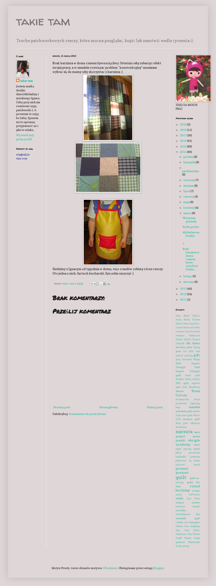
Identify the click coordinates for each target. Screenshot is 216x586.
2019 (183, 124)
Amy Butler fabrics (188, 315)
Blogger (158, 568)
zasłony (185, 546)
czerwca (189, 196)
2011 (183, 299)
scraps (196, 490)
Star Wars (193, 498)
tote (186, 522)
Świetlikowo (183, 514)
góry (178, 359)
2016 (183, 140)
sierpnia (188, 185)
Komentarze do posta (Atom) (87, 414)
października (190, 171)
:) (183, 243)
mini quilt (186, 415)
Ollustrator (110, 568)
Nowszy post (61, 407)
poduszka (195, 456)
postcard (180, 464)
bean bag (188, 323)
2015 (183, 146)
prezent (182, 472)
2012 (183, 294)
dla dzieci (193, 343)
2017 (183, 135)
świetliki (181, 510)
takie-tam (26, 80)
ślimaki (196, 506)
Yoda (178, 546)
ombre (196, 444)
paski (196, 448)
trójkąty (195, 526)
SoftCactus (194, 494)
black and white (191, 327)
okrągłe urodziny (188, 442)
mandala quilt (184, 411)
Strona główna (108, 407)
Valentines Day (184, 534)
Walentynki (194, 542)
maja (186, 202)
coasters (180, 331)
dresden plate (184, 347)
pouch (197, 464)
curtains (180, 335)
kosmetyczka (182, 399)
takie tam (43, 21)
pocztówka (194, 452)
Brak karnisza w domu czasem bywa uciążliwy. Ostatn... (191, 259)
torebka (179, 522)
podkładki (181, 456)
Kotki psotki (191, 226)
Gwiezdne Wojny (191, 359)
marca (187, 213)
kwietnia (189, 207)
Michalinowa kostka (191, 233)
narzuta (184, 431)
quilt (181, 477)
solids (179, 498)
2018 (183, 130)
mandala (194, 407)
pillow (179, 452)
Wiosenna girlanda (189, 219)
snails (179, 494)
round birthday (188, 488)
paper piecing (183, 448)
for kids (188, 351)
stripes (180, 502)
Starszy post (155, 407)
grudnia (188, 156)
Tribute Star (182, 526)
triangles (194, 522)
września (189, 180)
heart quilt (193, 375)
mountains (181, 427)
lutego (188, 276)
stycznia (188, 281)
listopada (189, 162)
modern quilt (191, 419)
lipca (186, 191)
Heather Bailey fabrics (188, 379)
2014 (183, 152)
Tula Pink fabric (188, 530)
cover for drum (192, 331)
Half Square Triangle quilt (188, 371)
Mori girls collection (188, 423)
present (182, 468)
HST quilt (182, 383)
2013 (183, 288)
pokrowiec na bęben (188, 460)
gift (197, 355)
